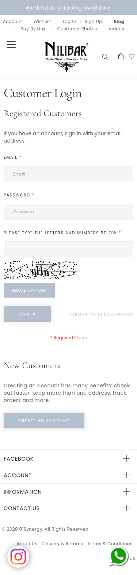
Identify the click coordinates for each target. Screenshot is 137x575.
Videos (116, 29)
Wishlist (42, 21)
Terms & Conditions (110, 544)
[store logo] (50, 56)
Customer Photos (77, 29)
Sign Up (93, 21)
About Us (26, 544)
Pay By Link (33, 29)
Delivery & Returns (62, 544)
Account (12, 21)
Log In (69, 21)
